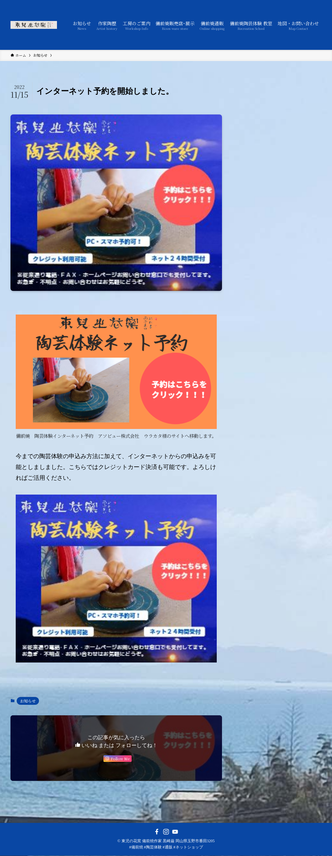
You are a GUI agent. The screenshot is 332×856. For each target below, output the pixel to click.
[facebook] (156, 831)
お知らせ (28, 700)
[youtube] (175, 831)
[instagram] (166, 831)
